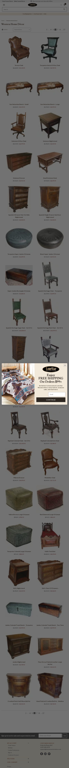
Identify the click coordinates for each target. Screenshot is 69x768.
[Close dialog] (65, 365)
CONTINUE (51, 400)
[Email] (56, 394)
